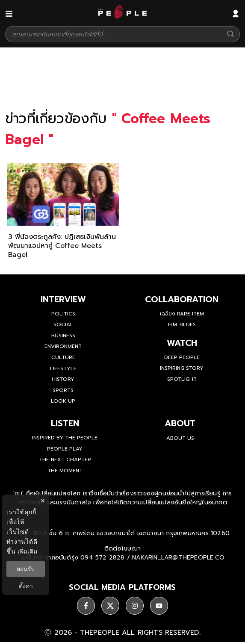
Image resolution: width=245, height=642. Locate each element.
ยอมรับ (26, 568)
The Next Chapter (65, 459)
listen (65, 423)
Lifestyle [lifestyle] (63, 368)
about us (180, 438)
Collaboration (181, 299)
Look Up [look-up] (63, 401)
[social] (86, 606)
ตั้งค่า (26, 586)
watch (182, 342)
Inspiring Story (182, 368)
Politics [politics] (63, 314)
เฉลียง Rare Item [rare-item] (182, 314)
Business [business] (63, 335)
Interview (63, 299)
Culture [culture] (63, 357)
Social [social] (63, 324)
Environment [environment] (63, 346)
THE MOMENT (65, 470)
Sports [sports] (63, 390)
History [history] (63, 379)
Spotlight (182, 379)
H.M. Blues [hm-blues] (182, 324)
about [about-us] (180, 423)
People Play (65, 449)
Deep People (182, 357)
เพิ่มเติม (27, 551)
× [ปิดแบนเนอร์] (42, 500)
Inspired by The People (64, 438)
